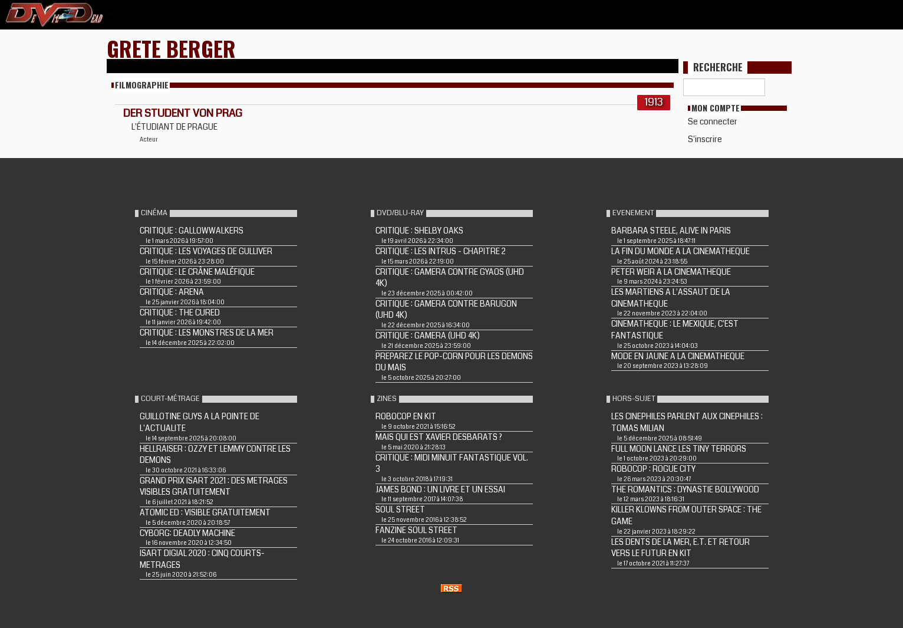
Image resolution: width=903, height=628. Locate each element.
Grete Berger (171, 48)
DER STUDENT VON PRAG (182, 113)
